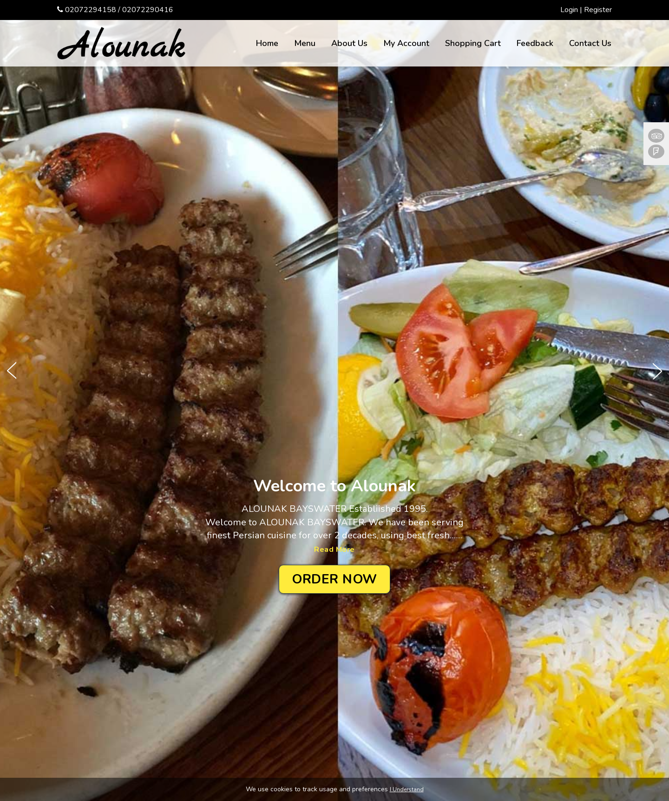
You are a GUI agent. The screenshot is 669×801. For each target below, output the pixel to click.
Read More (334, 549)
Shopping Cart (473, 43)
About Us (349, 43)
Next (657, 369)
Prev (11, 369)
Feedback (535, 43)
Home (267, 43)
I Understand (407, 789)
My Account (406, 43)
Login (569, 10)
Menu (304, 43)
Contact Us (590, 43)
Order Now (334, 579)
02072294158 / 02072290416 (119, 10)
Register (598, 10)
